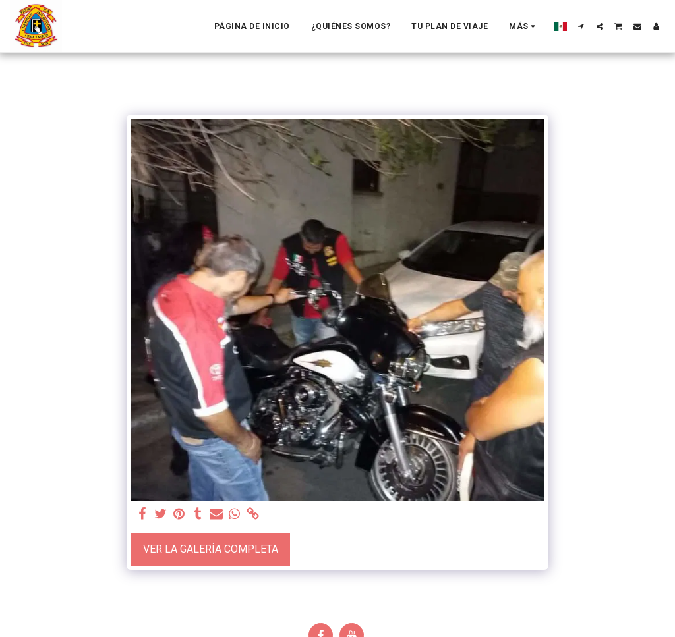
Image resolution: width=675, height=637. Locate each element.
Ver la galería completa (210, 549)
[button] (581, 26)
